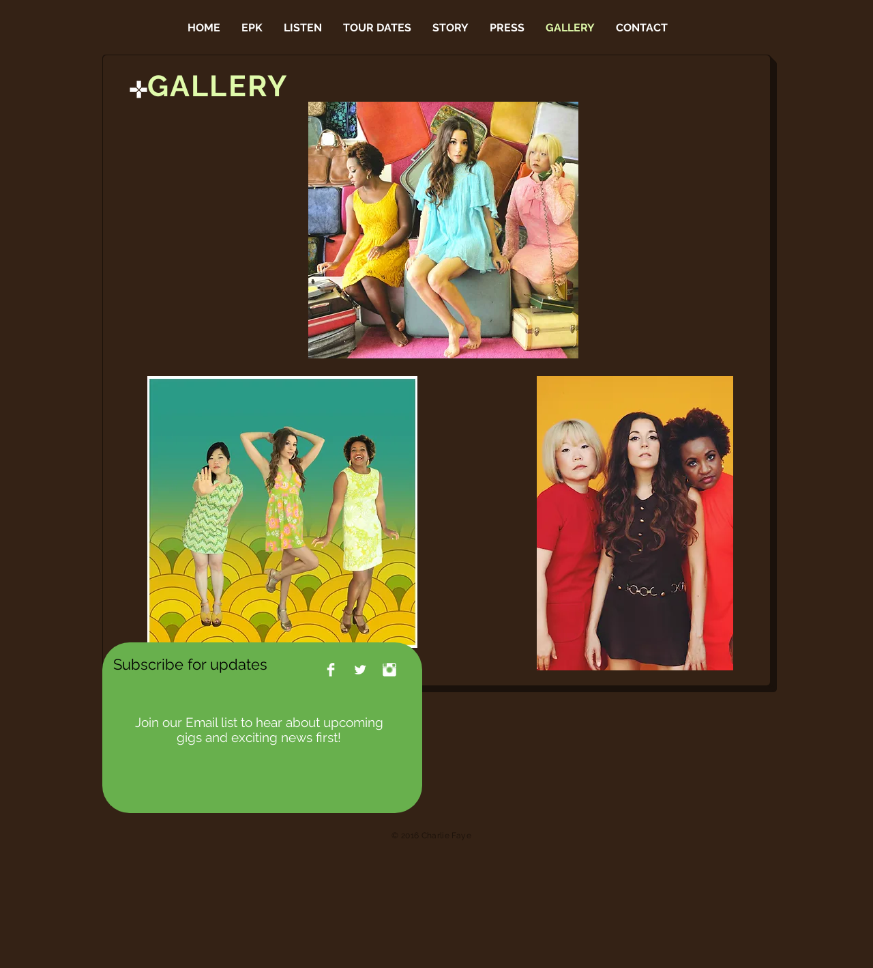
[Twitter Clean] (360, 670)
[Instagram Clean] (389, 670)
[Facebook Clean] (331, 670)
